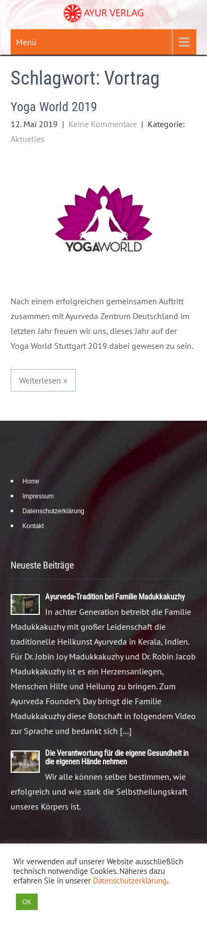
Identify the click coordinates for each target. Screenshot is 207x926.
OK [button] (26, 901)
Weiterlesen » (43, 380)
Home (30, 481)
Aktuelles (28, 139)
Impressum (38, 496)
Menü (26, 42)
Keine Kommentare (102, 124)
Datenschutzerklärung (53, 511)
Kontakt (33, 526)
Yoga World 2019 (54, 106)
